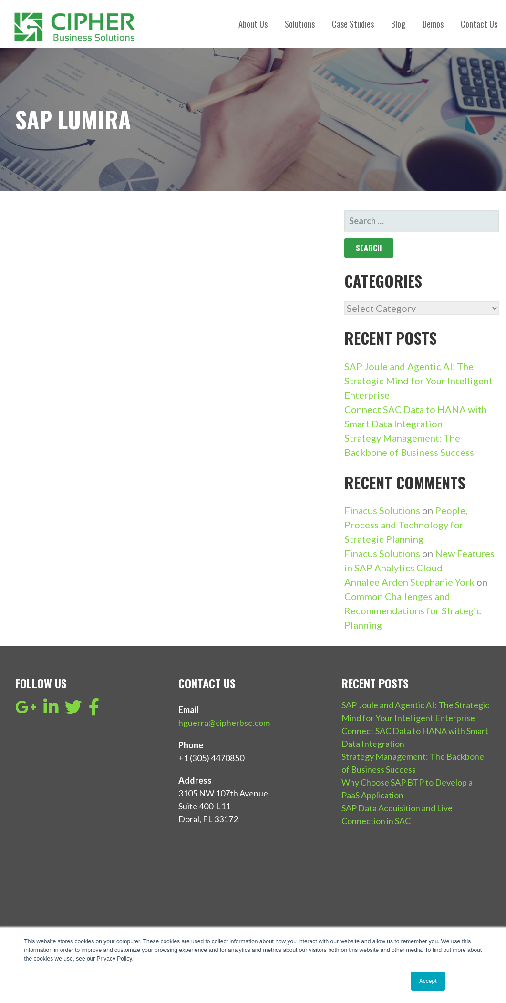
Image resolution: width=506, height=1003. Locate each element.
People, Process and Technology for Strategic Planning (405, 525)
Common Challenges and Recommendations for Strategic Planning (412, 610)
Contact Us (479, 24)
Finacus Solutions (382, 510)
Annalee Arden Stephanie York (409, 582)
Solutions (300, 24)
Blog (398, 24)
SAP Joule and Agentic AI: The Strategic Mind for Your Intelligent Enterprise (418, 381)
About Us (253, 24)
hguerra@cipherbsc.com (224, 722)
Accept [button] (428, 981)
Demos (433, 24)
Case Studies (353, 24)
